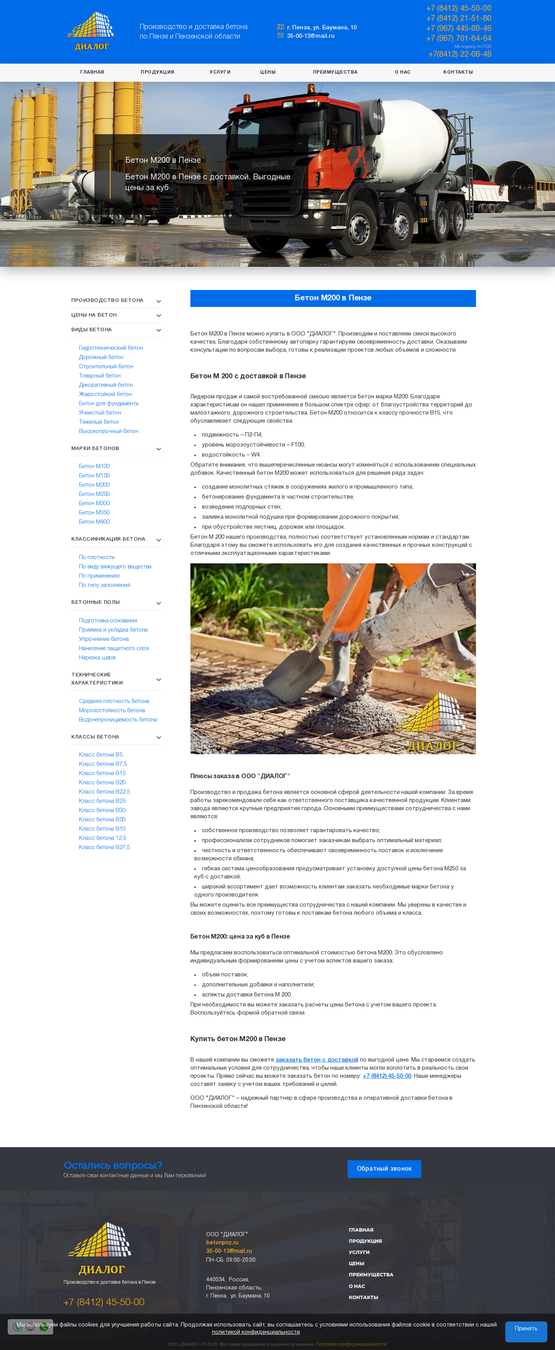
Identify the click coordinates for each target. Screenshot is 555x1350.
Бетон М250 (94, 494)
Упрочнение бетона (104, 639)
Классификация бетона (108, 539)
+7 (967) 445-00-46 (458, 28)
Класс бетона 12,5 (102, 838)
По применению (99, 576)
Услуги (220, 72)
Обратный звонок (384, 1169)
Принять (526, 1328)
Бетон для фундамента (108, 403)
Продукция (158, 72)
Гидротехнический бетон (111, 348)
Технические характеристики (97, 679)
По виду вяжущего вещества (115, 567)
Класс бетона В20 (102, 782)
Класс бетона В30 (102, 810)
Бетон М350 (94, 513)
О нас (403, 72)
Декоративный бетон (106, 385)
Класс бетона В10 (102, 829)
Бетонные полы (95, 602)
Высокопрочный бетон (108, 431)
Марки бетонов (95, 449)
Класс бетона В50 (102, 819)
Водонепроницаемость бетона (118, 720)
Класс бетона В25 (102, 801)
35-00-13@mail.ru (306, 36)
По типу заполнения (104, 585)
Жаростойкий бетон (105, 394)
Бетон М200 (94, 485)
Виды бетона (91, 330)
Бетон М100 (94, 466)
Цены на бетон (94, 315)
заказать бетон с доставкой (317, 1060)
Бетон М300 (94, 503)
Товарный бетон (100, 376)
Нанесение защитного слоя (114, 648)
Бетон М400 (94, 522)
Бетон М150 (94, 476)
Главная (92, 72)
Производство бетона (107, 300)
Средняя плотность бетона (114, 701)
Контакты (458, 72)
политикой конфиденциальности (256, 1332)
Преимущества (335, 72)
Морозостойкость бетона (112, 710)
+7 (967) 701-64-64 (458, 38)
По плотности (96, 557)
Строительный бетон (106, 366)
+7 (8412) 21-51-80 (458, 18)
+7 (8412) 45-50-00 (104, 1302)
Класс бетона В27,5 (104, 847)
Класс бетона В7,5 (103, 764)
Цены (268, 72)
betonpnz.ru (222, 1243)
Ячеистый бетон (100, 413)
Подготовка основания (108, 621)
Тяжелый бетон (99, 422)
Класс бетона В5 (101, 755)
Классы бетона (95, 737)
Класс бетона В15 (102, 773)
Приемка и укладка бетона (113, 630)
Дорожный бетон (101, 357)
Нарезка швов (97, 658)
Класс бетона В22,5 (104, 792)
